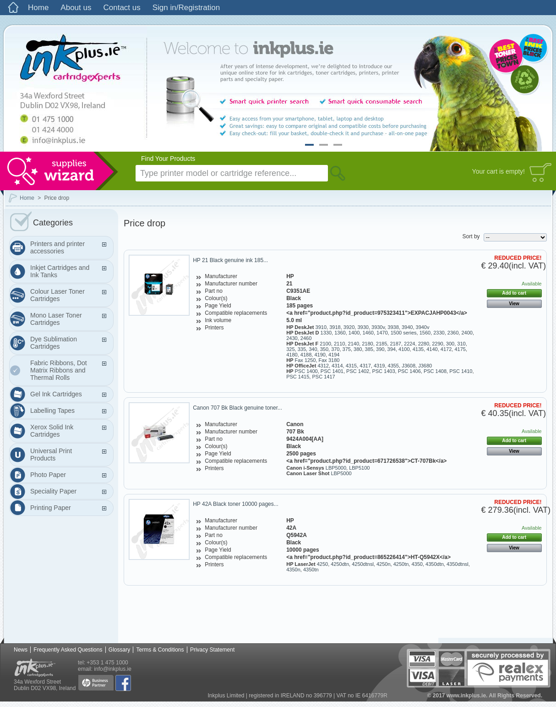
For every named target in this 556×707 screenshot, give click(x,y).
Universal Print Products (51, 454)
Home (38, 7)
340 (313, 349)
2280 (423, 343)
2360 (452, 332)
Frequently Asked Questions (67, 650)
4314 (337, 365)
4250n (383, 564)
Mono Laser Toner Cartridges (56, 319)
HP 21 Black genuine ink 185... (230, 260)
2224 (409, 343)
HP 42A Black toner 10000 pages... (235, 504)
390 (380, 349)
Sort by (471, 236)
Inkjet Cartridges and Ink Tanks (59, 271)
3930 (362, 327)
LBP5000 (336, 468)
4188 (305, 354)
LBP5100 (359, 468)
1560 (425, 332)
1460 (367, 332)
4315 (351, 365)
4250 (322, 564)
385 (369, 349)
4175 (459, 349)
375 (347, 349)
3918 (334, 327)
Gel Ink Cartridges (56, 394)
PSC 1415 (297, 376)
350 (324, 349)
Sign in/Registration (186, 7)
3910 (321, 327)
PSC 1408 (435, 371)
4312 (322, 365)
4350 (416, 564)
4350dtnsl (458, 564)
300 (450, 343)
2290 (437, 343)
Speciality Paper (53, 491)
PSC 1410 (460, 371)
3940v (423, 327)
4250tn (401, 564)
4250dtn (340, 564)
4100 (403, 349)
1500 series (404, 332)
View (514, 303)
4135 (418, 349)
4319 (379, 365)
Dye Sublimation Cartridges (53, 342)
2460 (305, 338)
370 (335, 349)
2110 (339, 343)
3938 (392, 327)
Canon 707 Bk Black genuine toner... (237, 408)
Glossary (119, 650)
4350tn (311, 569)
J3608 (408, 365)
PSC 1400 (306, 371)
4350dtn (434, 564)
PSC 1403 (383, 371)
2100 (325, 343)
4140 (431, 349)
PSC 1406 (409, 371)
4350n (293, 569)
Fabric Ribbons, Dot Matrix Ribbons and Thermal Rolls (58, 370)
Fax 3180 (329, 360)
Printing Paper (50, 507)
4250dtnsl (363, 564)
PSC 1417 (323, 376)
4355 (393, 365)
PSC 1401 (332, 371)
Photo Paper (48, 474)
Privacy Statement (212, 650)
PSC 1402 (357, 371)
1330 (326, 332)
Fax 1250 (305, 360)
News (20, 650)
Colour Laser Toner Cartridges (57, 295)
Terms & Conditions (160, 650)
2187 (395, 343)
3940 (407, 327)
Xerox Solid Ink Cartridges (51, 430)
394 (391, 349)
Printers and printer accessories (57, 247)
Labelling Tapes (52, 410)
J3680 (425, 365)
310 (461, 343)
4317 (365, 365)
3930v (378, 327)
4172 (446, 349)
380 (358, 349)
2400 (466, 332)
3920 (348, 327)
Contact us (121, 7)
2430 (291, 338)
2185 (381, 343)
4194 (333, 354)
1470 (381, 332)
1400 (354, 332)
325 (290, 349)
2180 (367, 343)
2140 (353, 343)
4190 (319, 354)
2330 (438, 332)
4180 (291, 354)
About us (75, 7)
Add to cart (514, 293)
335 (302, 349)
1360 (339, 332)
